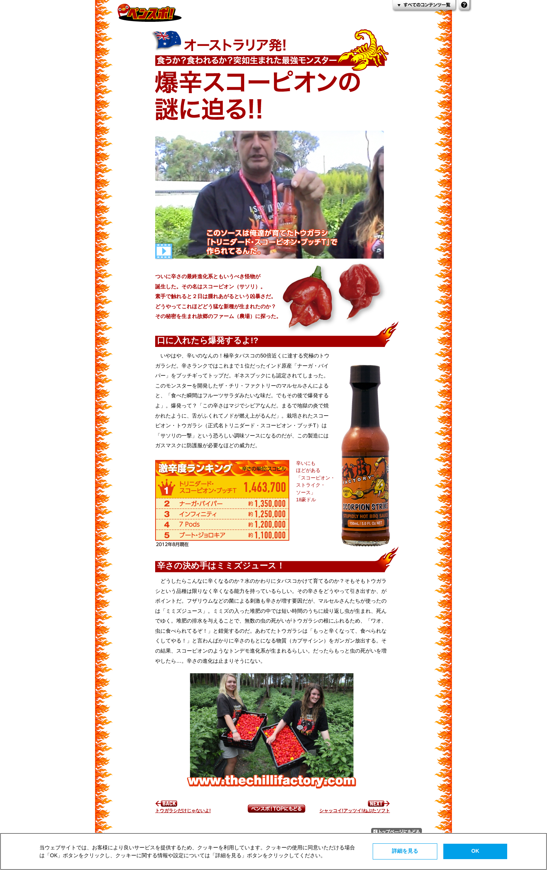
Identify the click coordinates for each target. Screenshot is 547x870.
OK (475, 851)
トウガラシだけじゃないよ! (183, 808)
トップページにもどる (396, 831)
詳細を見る (405, 851)
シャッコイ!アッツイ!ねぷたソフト (354, 808)
